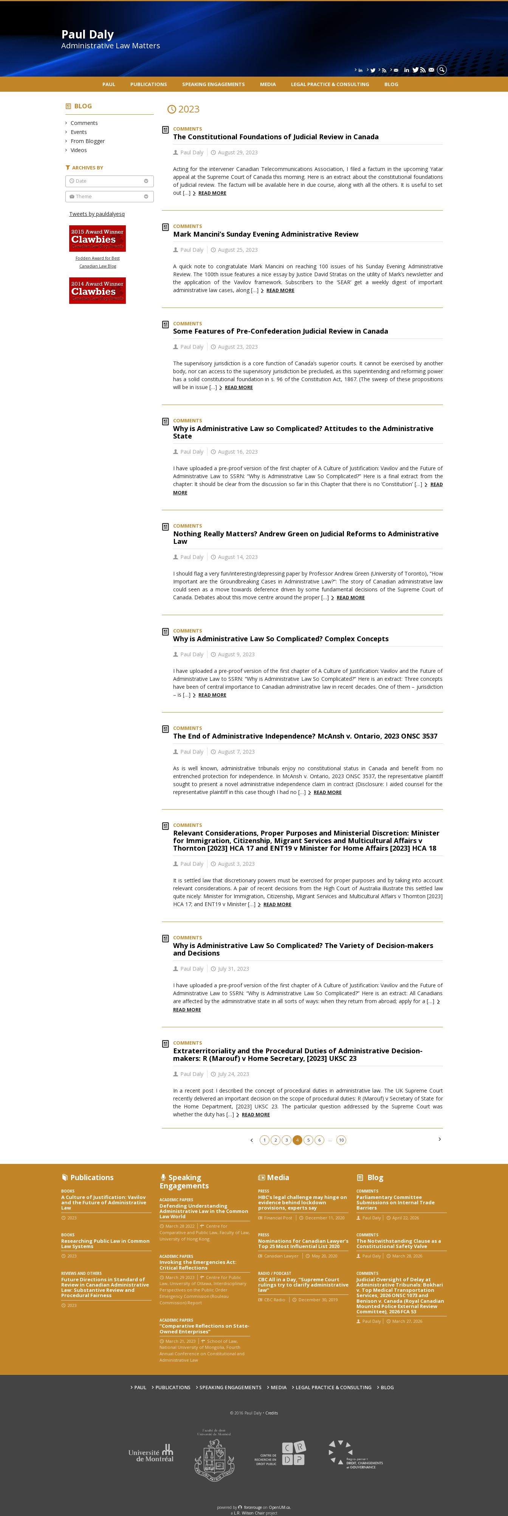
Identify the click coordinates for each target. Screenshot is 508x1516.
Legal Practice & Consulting (330, 84)
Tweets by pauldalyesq (97, 213)
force (253, 1507)
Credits (271, 1413)
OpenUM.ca (279, 1507)
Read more (212, 193)
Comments (84, 122)
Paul (108, 84)
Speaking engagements (213, 84)
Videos (79, 150)
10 (341, 1140)
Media (268, 84)
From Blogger (88, 141)
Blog (391, 84)
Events (79, 131)
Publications (148, 84)
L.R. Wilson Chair (249, 1513)
